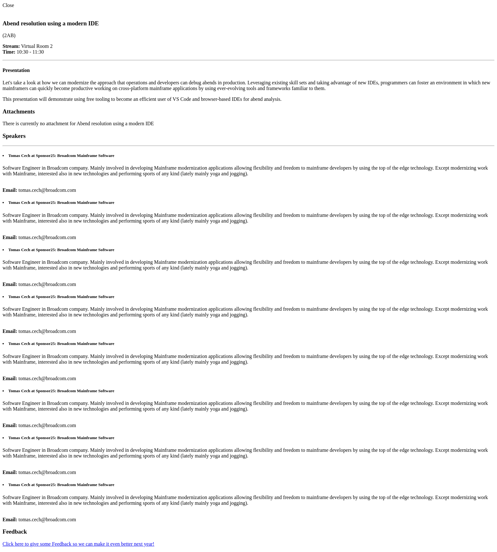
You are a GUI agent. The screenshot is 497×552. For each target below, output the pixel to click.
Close (8, 5)
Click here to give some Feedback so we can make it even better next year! (78, 544)
